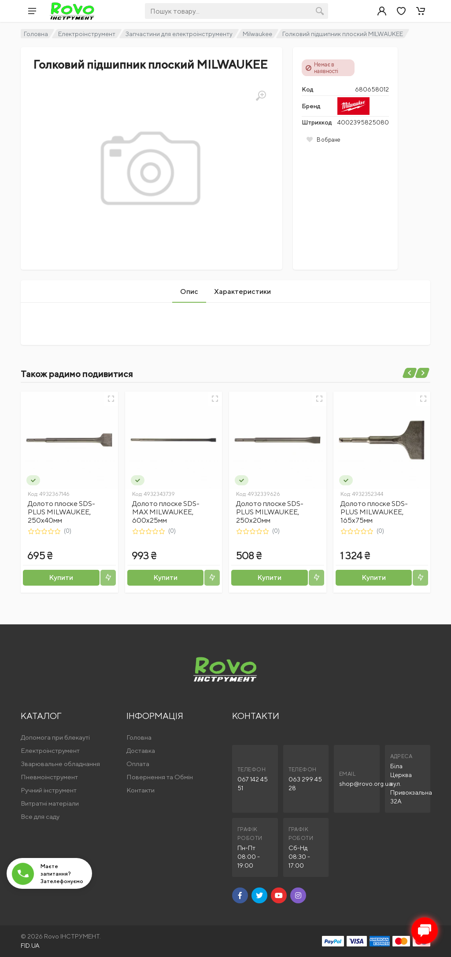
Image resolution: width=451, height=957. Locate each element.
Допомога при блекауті (55, 737)
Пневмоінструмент (49, 777)
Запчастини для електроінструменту (179, 33)
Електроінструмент (86, 33)
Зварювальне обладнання (60, 763)
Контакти (140, 790)
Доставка (140, 750)
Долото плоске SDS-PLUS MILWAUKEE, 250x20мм (269, 511)
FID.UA (30, 945)
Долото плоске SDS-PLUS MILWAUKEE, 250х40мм (61, 511)
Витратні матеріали (50, 803)
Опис (189, 291)
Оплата (137, 763)
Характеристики (242, 291)
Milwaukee (257, 33)
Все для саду (40, 816)
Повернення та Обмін (159, 777)
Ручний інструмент (49, 790)
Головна (36, 33)
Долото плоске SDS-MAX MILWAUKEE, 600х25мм (166, 511)
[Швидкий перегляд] (111, 399)
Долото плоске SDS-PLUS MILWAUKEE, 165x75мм (374, 511)
